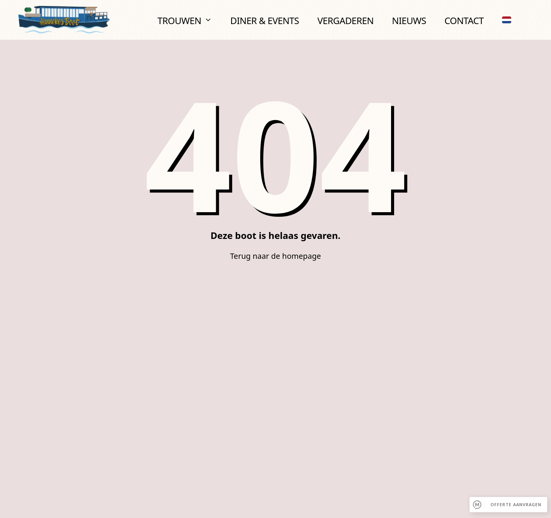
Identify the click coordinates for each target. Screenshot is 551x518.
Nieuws (409, 20)
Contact (464, 20)
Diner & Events (264, 20)
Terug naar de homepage (275, 256)
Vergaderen (345, 20)
